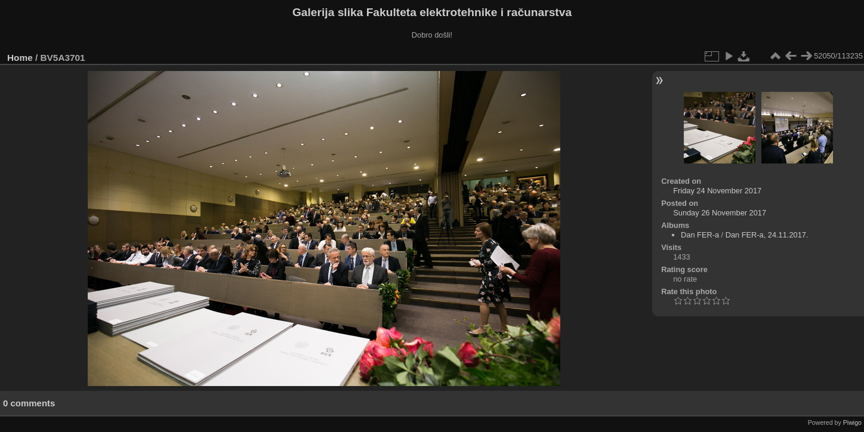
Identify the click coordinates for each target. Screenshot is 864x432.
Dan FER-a (700, 234)
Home (20, 58)
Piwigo (852, 422)
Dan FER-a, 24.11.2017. (767, 234)
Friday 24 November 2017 (717, 190)
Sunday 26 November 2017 (719, 212)
